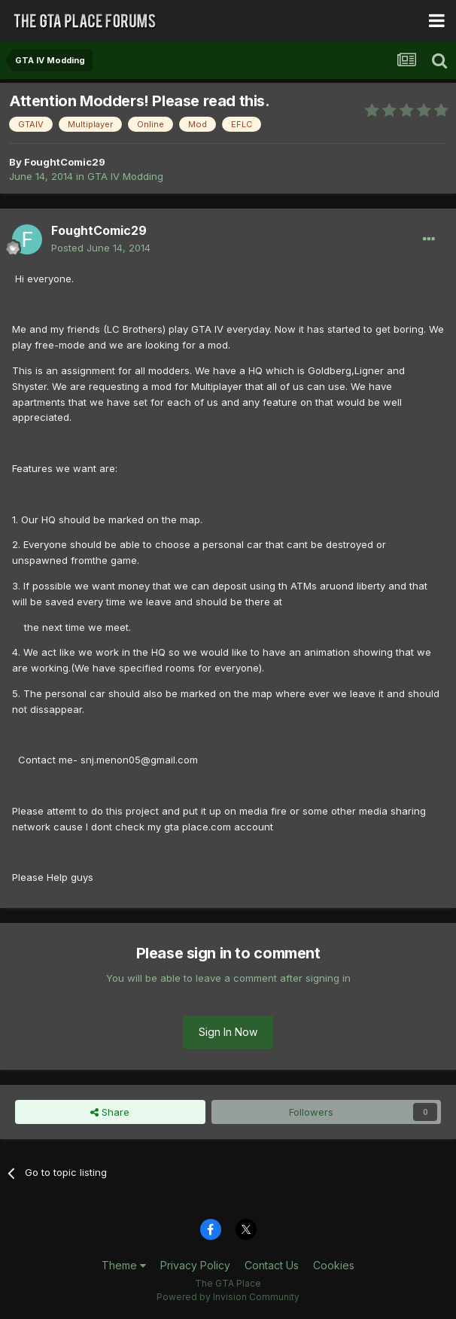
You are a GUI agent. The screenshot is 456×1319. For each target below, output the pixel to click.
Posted (100, 248)
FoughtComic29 (64, 162)
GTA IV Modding (125, 176)
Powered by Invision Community (228, 1296)
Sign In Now (228, 1031)
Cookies (333, 1265)
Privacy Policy (195, 1265)
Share (109, 1112)
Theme (124, 1265)
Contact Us (272, 1265)
